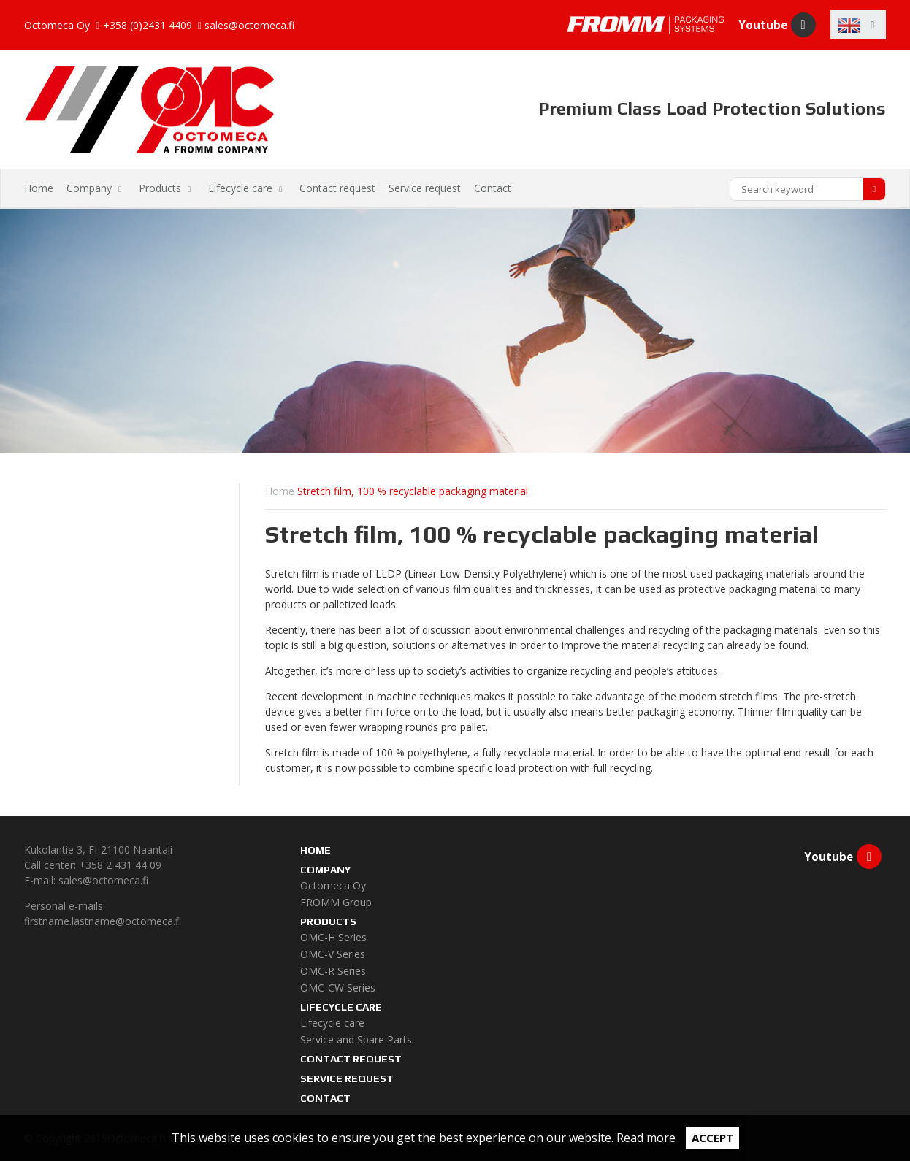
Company (89, 188)
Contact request (337, 188)
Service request (425, 188)
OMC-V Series (332, 954)
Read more (646, 1138)
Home (38, 188)
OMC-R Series (333, 971)
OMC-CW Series (337, 988)
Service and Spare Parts (356, 1039)
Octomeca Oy (333, 885)
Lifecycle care (240, 188)
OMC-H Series (333, 937)
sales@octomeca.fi (249, 25)
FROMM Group (336, 902)
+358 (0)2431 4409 (147, 25)
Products (160, 188)
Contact (492, 188)
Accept (712, 1137)
